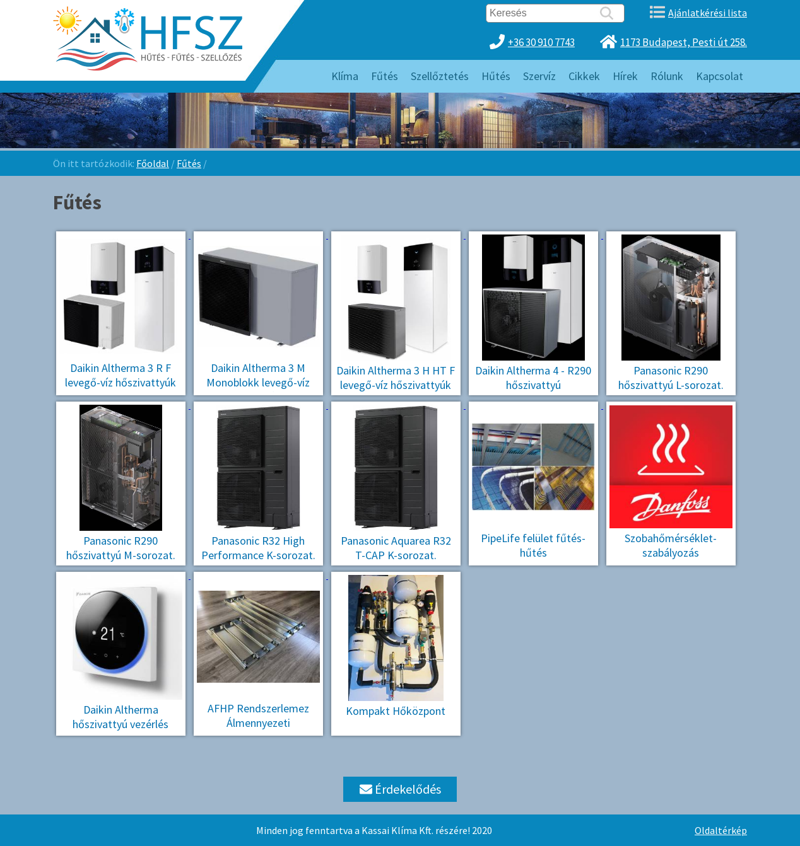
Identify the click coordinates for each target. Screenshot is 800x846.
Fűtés (189, 163)
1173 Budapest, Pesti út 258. (683, 42)
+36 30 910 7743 (541, 42)
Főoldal (152, 163)
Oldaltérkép (721, 830)
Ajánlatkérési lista (707, 12)
